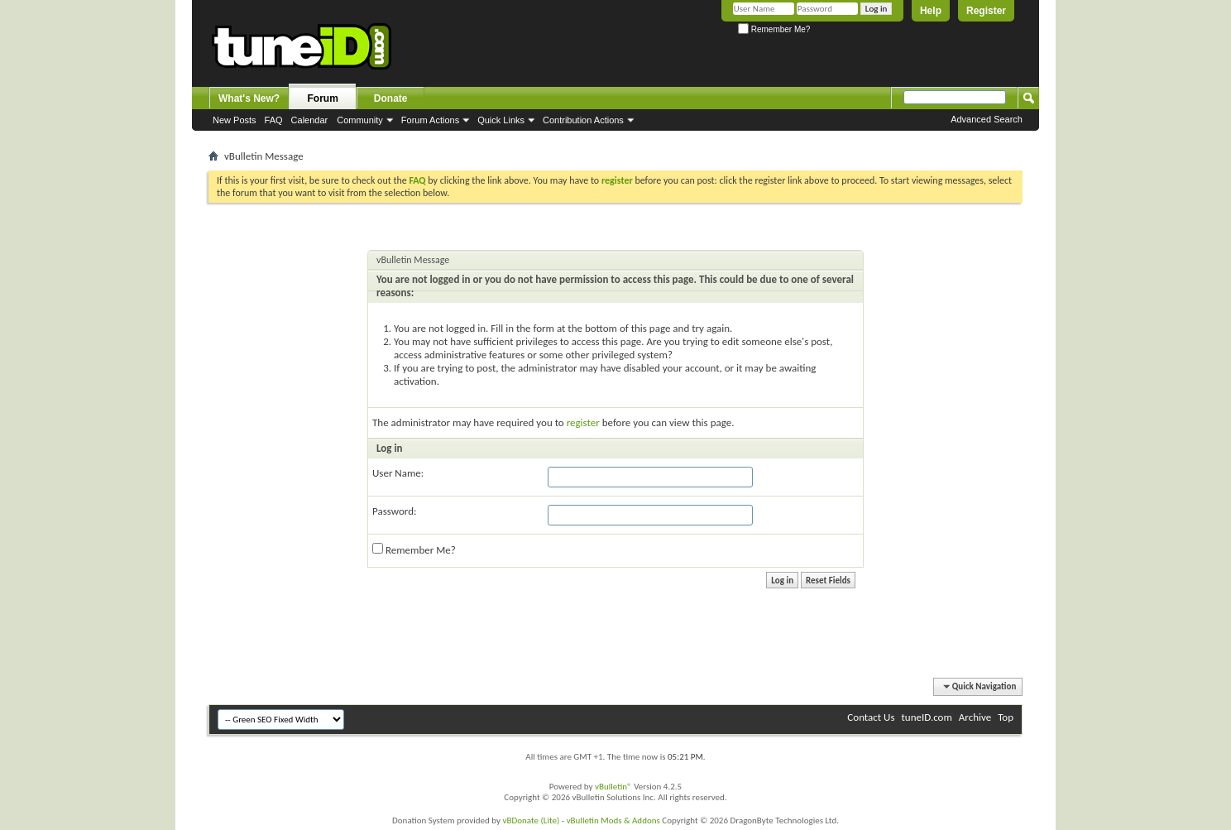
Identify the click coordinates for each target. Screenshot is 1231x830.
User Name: (398, 473)
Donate (391, 98)
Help (930, 11)
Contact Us (870, 717)
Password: (394, 511)
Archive (975, 717)
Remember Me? (774, 29)
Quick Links (500, 120)
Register (986, 11)
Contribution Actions (583, 120)
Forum (323, 98)
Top (1005, 717)
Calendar (309, 120)
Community (360, 120)
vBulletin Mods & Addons (613, 820)
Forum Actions (430, 120)
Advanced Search (987, 119)
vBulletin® (613, 786)
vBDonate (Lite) (530, 820)
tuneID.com (926, 717)
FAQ (274, 120)
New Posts (234, 120)
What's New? (249, 98)
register (583, 422)
